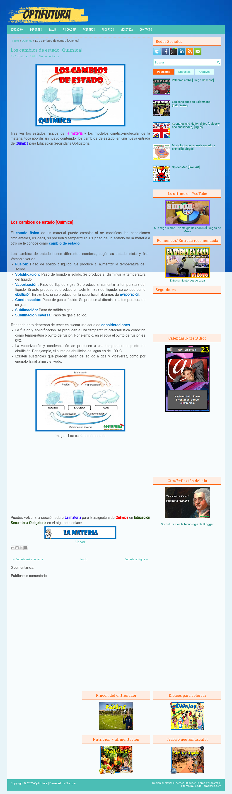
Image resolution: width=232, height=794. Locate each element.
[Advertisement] (80, 183)
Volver (80, 542)
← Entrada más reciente (27, 559)
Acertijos (89, 29)
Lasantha (214, 783)
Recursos (108, 29)
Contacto (146, 29)
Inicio (15, 40)
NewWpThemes (174, 783)
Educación (17, 29)
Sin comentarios (49, 56)
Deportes (36, 29)
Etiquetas (184, 71)
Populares (163, 71)
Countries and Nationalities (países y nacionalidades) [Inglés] (196, 125)
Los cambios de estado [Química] (46, 50)
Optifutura (20, 56)
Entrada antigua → (137, 559)
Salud (52, 29)
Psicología (69, 29)
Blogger (208, 524)
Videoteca (127, 29)
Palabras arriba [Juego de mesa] (193, 80)
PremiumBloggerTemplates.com (201, 785)
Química (27, 40)
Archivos (204, 71)
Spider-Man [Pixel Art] (186, 167)
